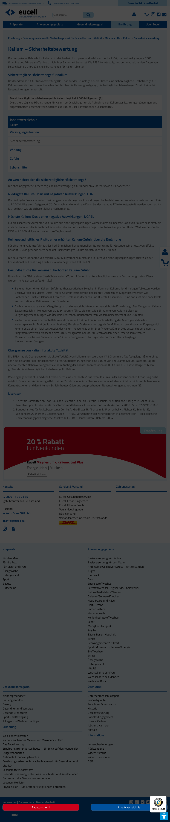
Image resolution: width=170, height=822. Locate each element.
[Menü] (164, 798)
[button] (66, 428)
